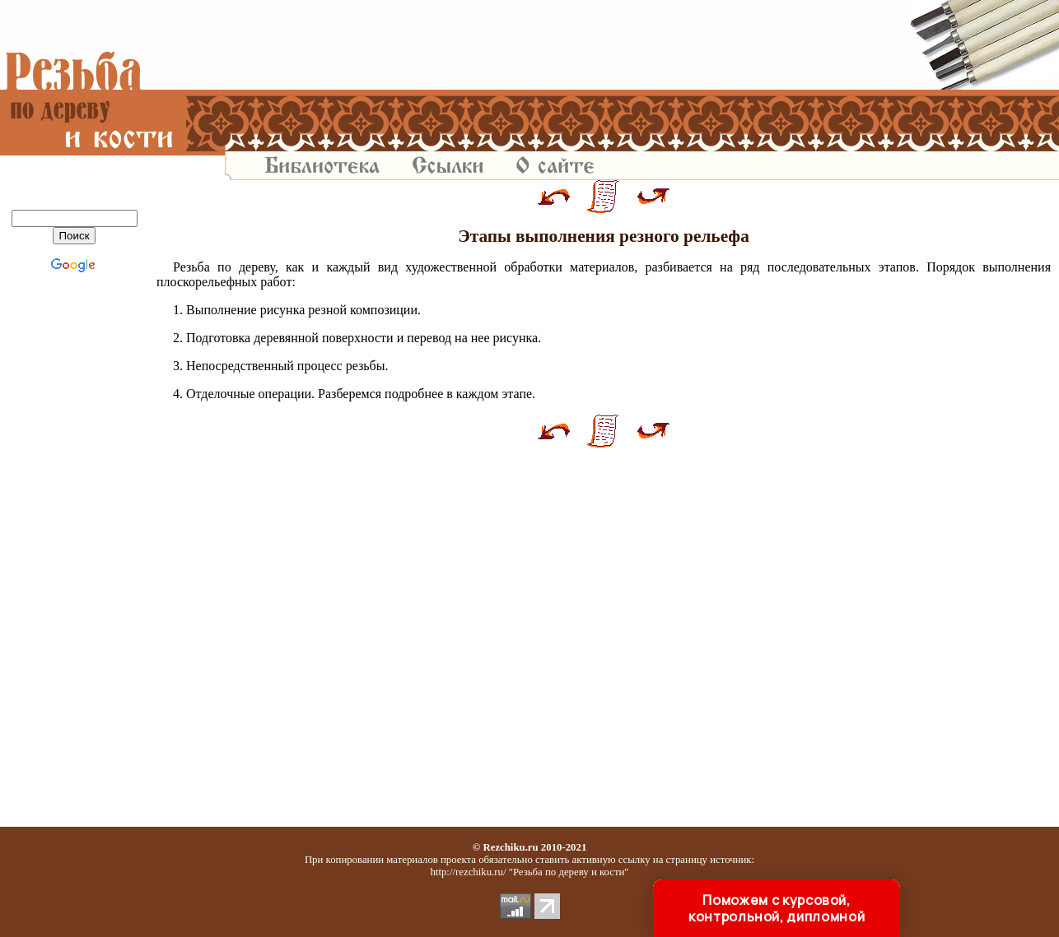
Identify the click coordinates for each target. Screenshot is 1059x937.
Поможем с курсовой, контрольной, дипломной (776, 908)
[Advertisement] (603, 45)
